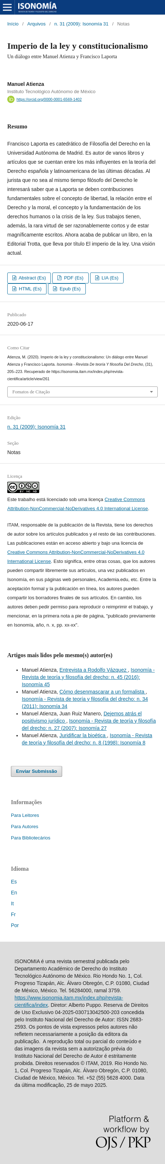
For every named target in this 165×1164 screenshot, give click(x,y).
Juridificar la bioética (83, 735)
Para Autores (24, 826)
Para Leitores (25, 815)
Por (15, 925)
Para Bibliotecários (31, 838)
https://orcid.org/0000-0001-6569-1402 (49, 99)
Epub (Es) (69, 288)
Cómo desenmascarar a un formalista (102, 692)
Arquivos (36, 24)
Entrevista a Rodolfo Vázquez (93, 670)
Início (13, 24)
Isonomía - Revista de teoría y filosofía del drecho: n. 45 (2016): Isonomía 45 (88, 677)
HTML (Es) (29, 288)
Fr (13, 914)
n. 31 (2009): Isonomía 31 (81, 24)
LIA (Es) (109, 278)
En (14, 892)
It (12, 903)
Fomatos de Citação (31, 391)
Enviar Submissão (36, 771)
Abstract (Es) (31, 278)
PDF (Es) (73, 278)
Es (14, 882)
